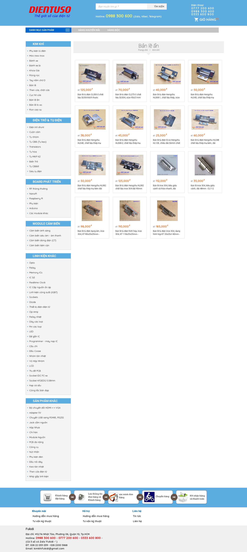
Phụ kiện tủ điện (37, 50)
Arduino (33, 208)
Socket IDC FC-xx (38, 375)
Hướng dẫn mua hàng (46, 516)
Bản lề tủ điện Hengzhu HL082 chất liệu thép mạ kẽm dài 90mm (92, 187)
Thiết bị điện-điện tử (39, 306)
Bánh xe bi (35, 65)
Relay (32, 267)
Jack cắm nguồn (38, 422)
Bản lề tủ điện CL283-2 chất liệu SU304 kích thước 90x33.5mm (91, 96)
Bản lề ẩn (34, 99)
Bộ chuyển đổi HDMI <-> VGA (44, 407)
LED (31, 331)
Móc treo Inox (36, 55)
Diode (32, 302)
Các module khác (38, 213)
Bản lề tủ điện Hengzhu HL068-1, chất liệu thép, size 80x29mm (166, 96)
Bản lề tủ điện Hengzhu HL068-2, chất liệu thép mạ (127, 141)
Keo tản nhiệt (36, 466)
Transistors (35, 146)
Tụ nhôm (34, 137)
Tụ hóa (33, 151)
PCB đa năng (36, 442)
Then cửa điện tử (38, 471)
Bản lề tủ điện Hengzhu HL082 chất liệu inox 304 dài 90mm (129, 187)
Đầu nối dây (35, 461)
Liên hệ (137, 521)
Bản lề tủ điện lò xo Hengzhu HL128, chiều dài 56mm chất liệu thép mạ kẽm (166, 142)
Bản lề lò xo (35, 104)
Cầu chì (33, 346)
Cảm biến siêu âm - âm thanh (45, 235)
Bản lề (32, 85)
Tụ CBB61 (34, 166)
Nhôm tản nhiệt (37, 356)
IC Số (32, 277)
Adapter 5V (35, 412)
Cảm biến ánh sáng (39, 230)
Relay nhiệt (35, 316)
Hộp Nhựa (34, 427)
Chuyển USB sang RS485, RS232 (46, 417)
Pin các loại (35, 326)
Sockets (33, 297)
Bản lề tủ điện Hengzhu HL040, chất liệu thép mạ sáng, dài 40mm (89, 142)
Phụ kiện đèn (36, 456)
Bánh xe (33, 60)
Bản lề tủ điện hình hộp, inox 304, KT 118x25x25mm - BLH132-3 (128, 233)
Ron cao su (35, 109)
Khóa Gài (34, 70)
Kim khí (155, 50)
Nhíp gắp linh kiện (39, 476)
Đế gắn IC (34, 336)
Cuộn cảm (34, 132)
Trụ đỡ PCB (35, 370)
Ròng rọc (34, 75)
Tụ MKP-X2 (34, 156)
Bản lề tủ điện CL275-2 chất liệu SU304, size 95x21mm (128, 96)
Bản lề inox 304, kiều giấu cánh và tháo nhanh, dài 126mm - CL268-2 (165, 187)
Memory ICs (35, 272)
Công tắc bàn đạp (39, 390)
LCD (31, 365)
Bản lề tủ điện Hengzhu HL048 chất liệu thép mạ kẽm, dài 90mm (205, 142)
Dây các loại (36, 321)
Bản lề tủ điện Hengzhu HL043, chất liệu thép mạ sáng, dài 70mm (202, 96)
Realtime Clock (37, 282)
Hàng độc (113, 30)
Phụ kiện (33, 203)
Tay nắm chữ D (37, 80)
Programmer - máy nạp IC (43, 341)
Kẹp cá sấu (35, 385)
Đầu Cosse (35, 351)
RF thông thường (38, 188)
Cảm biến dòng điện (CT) (42, 240)
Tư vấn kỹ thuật (42, 521)
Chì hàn (33, 432)
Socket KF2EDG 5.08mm (42, 380)
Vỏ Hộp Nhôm (36, 361)
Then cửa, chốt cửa (39, 90)
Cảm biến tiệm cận (39, 245)
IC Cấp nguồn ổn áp (40, 287)
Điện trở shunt (36, 127)
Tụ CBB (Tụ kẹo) (37, 141)
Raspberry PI (36, 198)
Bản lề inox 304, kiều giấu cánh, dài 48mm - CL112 (203, 187)
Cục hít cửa (35, 95)
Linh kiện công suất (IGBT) (43, 292)
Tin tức (137, 516)
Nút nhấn (34, 451)
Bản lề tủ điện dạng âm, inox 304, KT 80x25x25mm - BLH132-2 (91, 233)
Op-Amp (33, 311)
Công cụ (33, 447)
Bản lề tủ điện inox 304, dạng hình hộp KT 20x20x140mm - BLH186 (166, 233)
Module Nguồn (37, 437)
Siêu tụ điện (35, 171)
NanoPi (33, 193)
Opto (32, 262)
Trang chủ (143, 50)
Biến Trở (33, 161)
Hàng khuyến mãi (89, 30)
